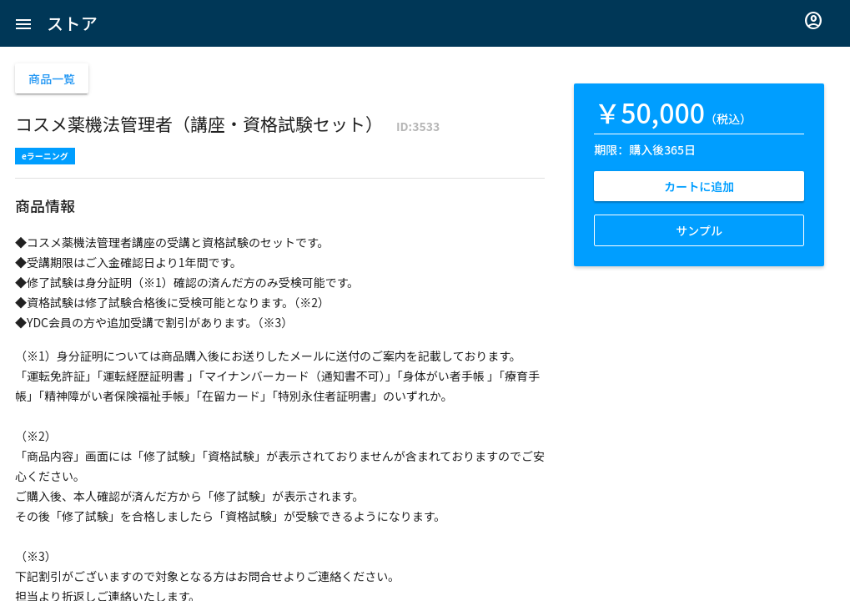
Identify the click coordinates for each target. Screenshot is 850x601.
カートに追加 (699, 186)
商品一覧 (51, 78)
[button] (23, 23)
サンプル (699, 230)
